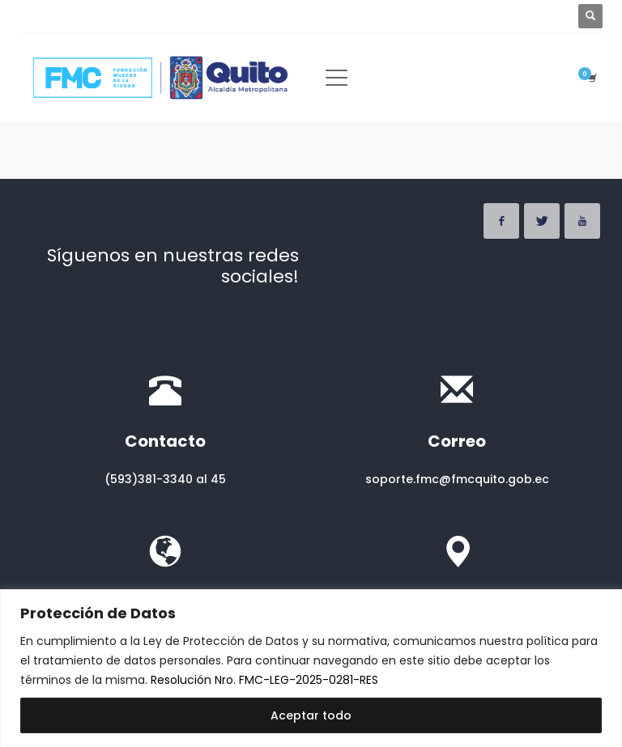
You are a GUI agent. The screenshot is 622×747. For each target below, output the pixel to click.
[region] (311, 668)
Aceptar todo (311, 715)
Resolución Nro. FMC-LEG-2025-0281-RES (264, 680)
